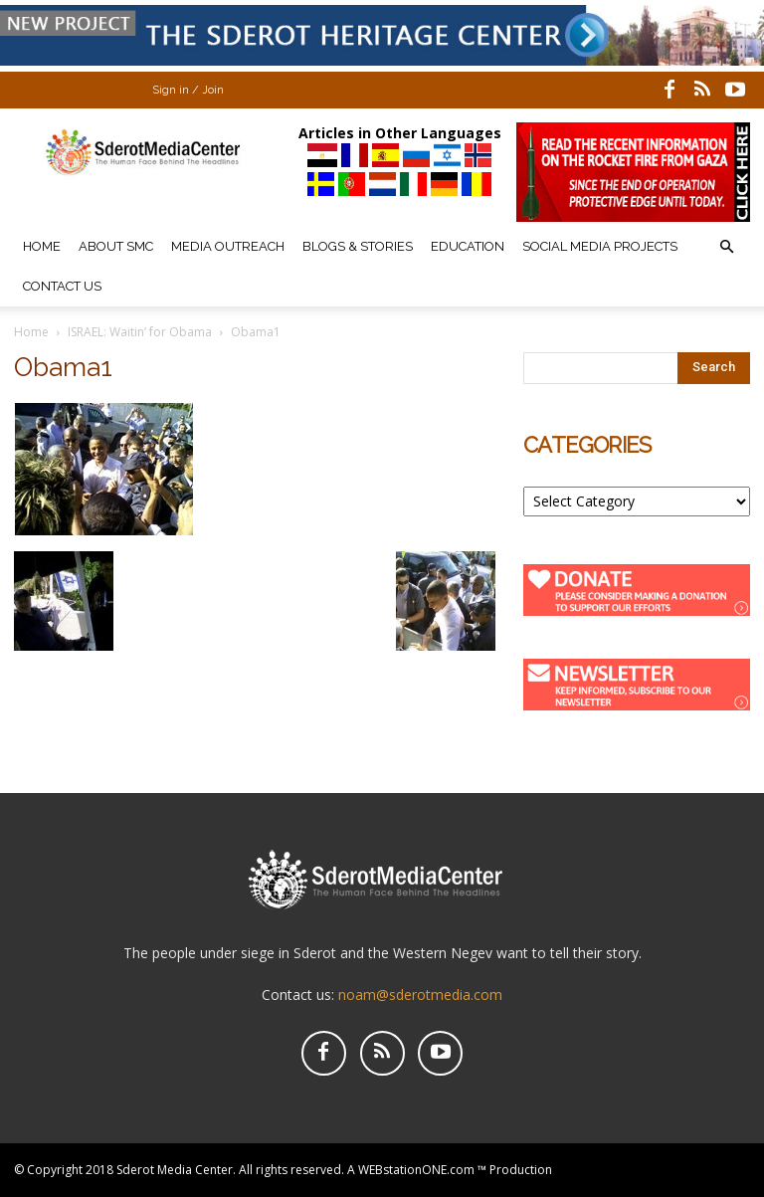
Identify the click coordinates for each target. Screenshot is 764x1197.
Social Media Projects (599, 246)
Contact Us (62, 286)
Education (467, 246)
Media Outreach (228, 246)
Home (42, 246)
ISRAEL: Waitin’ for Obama (140, 331)
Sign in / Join (188, 90)
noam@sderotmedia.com (420, 994)
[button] (726, 247)
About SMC (116, 246)
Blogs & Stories (357, 246)
